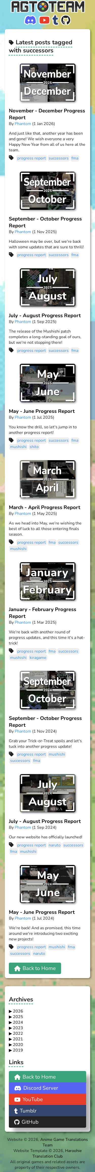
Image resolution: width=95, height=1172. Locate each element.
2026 (18, 1011)
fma (74, 158)
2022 (18, 1033)
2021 (18, 1039)
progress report (31, 158)
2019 (18, 1050)
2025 (18, 1017)
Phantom (23, 124)
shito (34, 447)
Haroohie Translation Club (57, 1153)
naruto (55, 845)
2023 (18, 1028)
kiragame (38, 657)
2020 (18, 1044)
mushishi (18, 447)
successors (59, 158)
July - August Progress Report (45, 315)
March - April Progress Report (44, 507)
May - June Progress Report (42, 411)
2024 (18, 1022)
